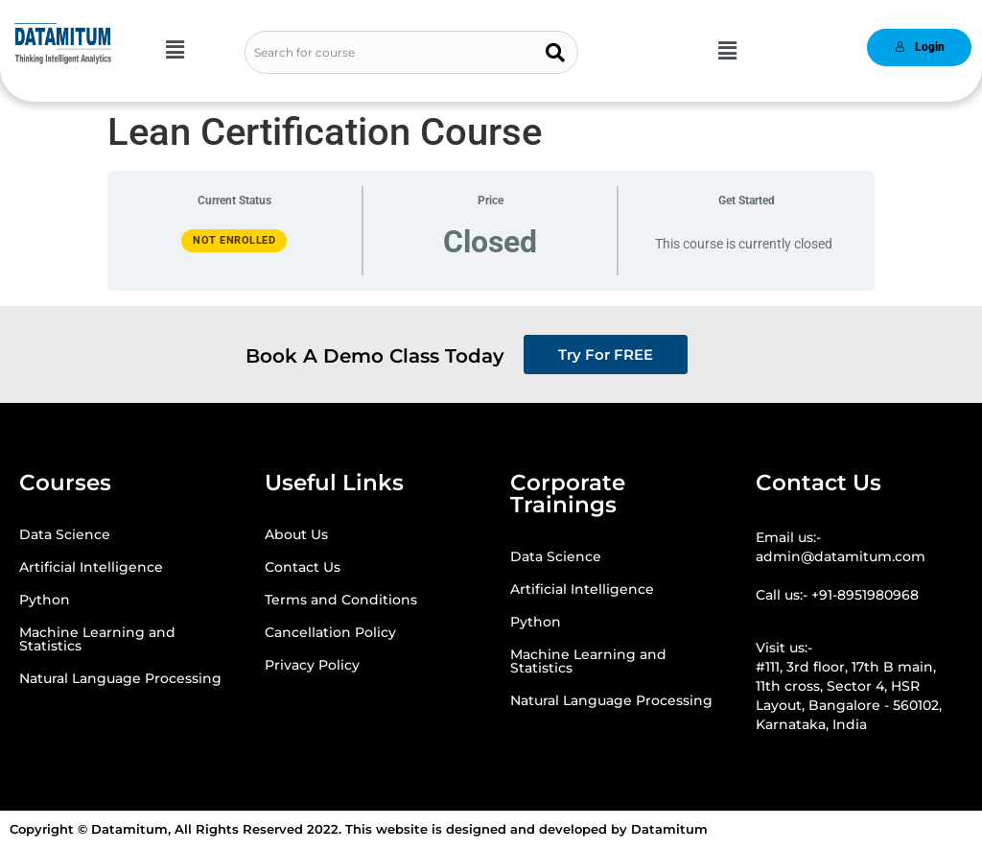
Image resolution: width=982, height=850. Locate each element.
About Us (296, 534)
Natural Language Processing (120, 678)
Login (920, 47)
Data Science (64, 534)
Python (44, 599)
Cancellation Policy (330, 632)
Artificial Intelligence (91, 567)
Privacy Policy (312, 664)
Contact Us (302, 567)
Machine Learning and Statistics (97, 639)
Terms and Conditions (341, 599)
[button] (174, 50)
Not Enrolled (234, 240)
